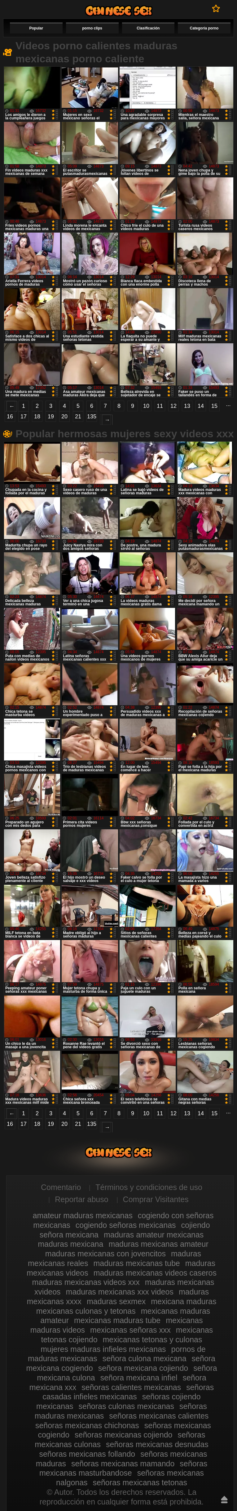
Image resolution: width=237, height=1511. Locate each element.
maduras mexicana (70, 1244)
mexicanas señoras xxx (130, 1330)
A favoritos (216, 8)
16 (10, 416)
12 (173, 406)
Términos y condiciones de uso (148, 1187)
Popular (36, 28)
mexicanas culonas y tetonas (86, 1311)
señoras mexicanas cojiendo (123, 1434)
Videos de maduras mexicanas (118, 10)
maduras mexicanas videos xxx (85, 1282)
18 (37, 416)
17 (23, 416)
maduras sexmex (116, 1301)
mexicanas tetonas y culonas (152, 1339)
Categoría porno (204, 28)
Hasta (224, 1499)
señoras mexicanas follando (87, 1454)
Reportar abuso (81, 1199)
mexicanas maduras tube (117, 1320)
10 (146, 406)
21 (78, 416)
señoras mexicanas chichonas (87, 1425)
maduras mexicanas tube (136, 1263)
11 (160, 406)
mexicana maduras (183, 1301)
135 (91, 416)
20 (64, 416)
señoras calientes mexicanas (131, 1387)
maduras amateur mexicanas (154, 1234)
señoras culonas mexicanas (126, 1406)
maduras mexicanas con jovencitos (105, 1253)
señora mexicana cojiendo (143, 1368)
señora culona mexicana (145, 1358)
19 (51, 416)
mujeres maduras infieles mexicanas (103, 1349)
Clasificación (148, 28)
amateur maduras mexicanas (83, 1215)
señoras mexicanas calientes (158, 1415)
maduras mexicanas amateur (158, 1244)
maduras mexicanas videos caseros (155, 1272)
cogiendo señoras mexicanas (126, 1225)
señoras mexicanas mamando (123, 1463)
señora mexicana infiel (139, 1377)
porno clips (92, 28)
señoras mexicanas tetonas (140, 1482)
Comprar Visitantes (156, 1199)
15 (214, 406)
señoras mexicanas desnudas (157, 1444)
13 (187, 406)
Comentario (61, 1187)
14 (201, 406)
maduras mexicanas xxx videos (119, 1291)
